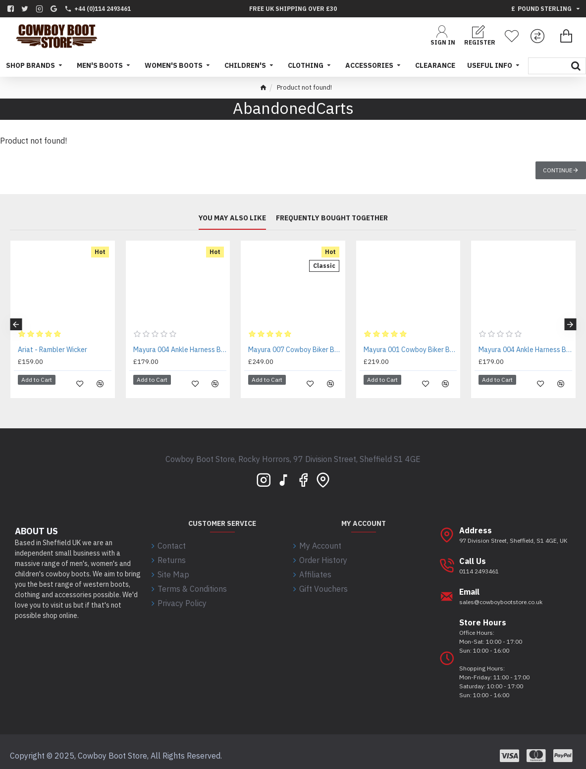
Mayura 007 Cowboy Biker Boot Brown (295, 349)
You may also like (232, 218)
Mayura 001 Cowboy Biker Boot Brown (410, 349)
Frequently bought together (332, 218)
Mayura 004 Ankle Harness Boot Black (525, 349)
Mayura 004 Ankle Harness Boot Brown (180, 349)
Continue (558, 170)
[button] (16, 321)
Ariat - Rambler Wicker (52, 349)
